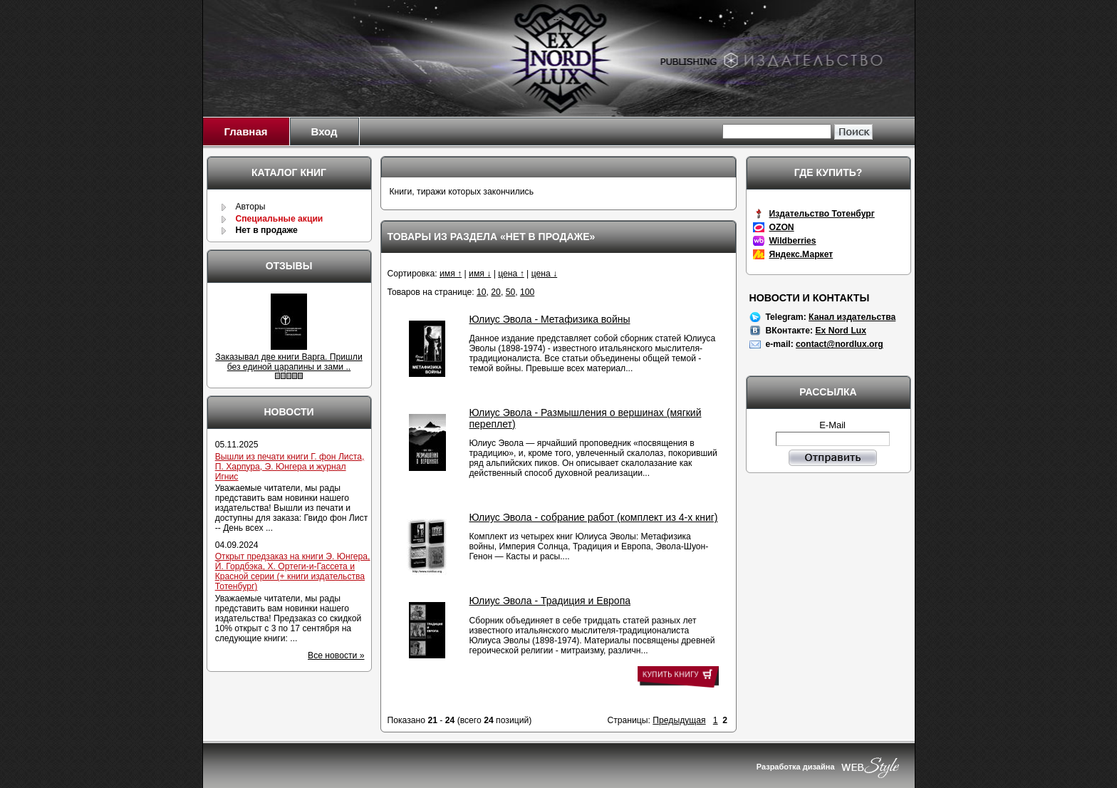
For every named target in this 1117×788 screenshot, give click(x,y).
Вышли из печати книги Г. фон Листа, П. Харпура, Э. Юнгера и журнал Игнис (290, 467)
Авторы (250, 207)
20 (496, 292)
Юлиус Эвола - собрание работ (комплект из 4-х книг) (593, 517)
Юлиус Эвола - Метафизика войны (549, 319)
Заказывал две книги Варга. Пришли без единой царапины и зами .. (288, 362)
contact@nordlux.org (839, 344)
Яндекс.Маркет (801, 254)
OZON (781, 227)
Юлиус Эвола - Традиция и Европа (550, 600)
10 (482, 292)
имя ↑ (451, 274)
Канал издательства (852, 317)
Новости (288, 412)
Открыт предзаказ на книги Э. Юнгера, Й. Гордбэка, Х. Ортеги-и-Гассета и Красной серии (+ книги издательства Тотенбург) (292, 571)
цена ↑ (511, 274)
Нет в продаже (266, 230)
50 (511, 292)
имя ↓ (480, 274)
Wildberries (792, 241)
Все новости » (336, 655)
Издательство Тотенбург (822, 214)
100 (527, 292)
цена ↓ (544, 274)
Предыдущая (679, 720)
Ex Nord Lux (840, 331)
